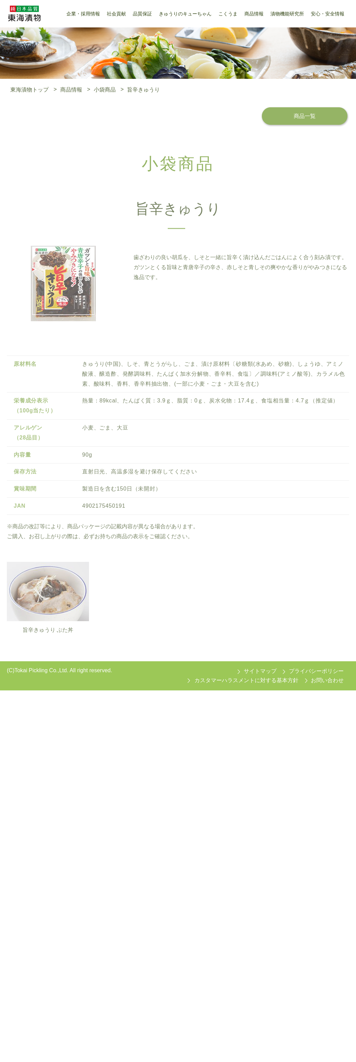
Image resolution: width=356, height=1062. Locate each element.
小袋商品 (105, 89)
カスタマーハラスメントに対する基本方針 (246, 681)
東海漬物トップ (29, 89)
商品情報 (71, 89)
